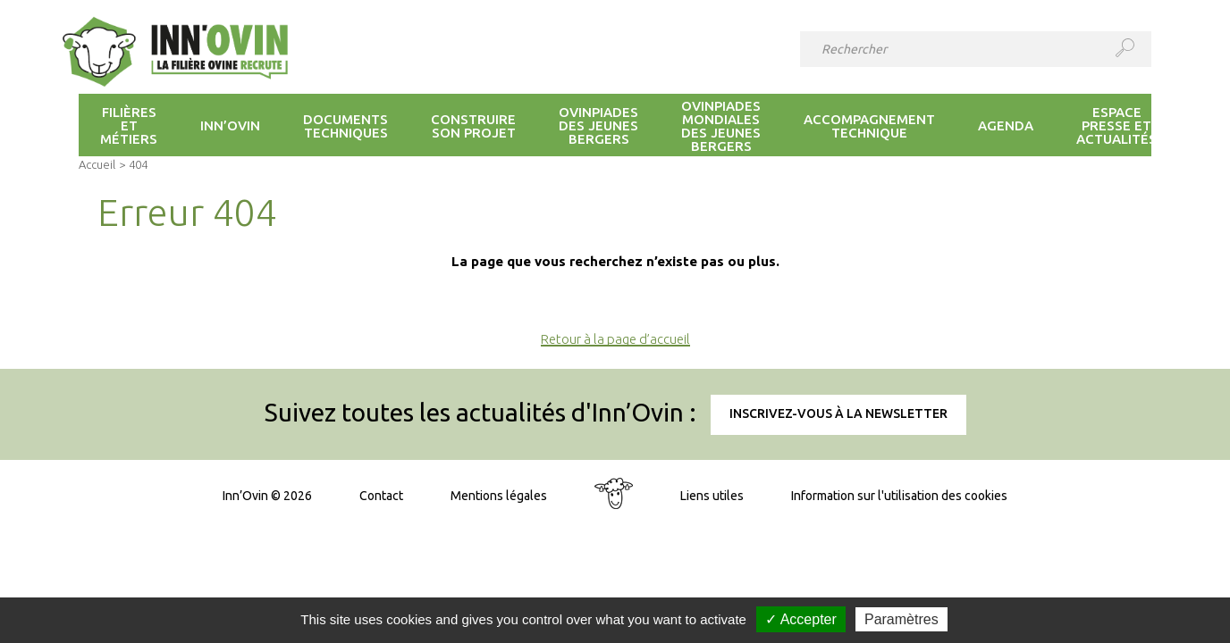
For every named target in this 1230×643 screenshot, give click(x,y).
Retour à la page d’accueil (615, 339)
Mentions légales (499, 496)
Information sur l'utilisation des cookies (899, 496)
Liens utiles (712, 496)
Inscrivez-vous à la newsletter (838, 413)
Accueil (97, 164)
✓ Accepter (801, 619)
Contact (381, 496)
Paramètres (901, 619)
